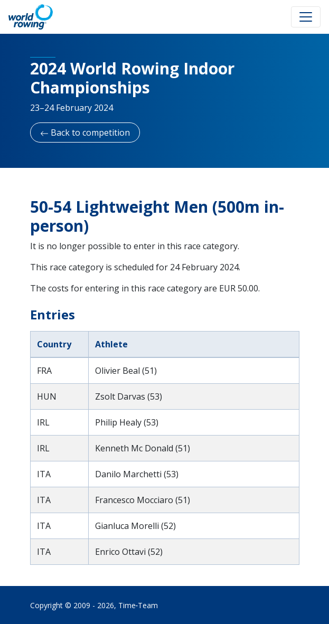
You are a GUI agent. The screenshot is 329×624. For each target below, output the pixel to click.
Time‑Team (138, 605)
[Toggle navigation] (306, 16)
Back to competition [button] (85, 132)
